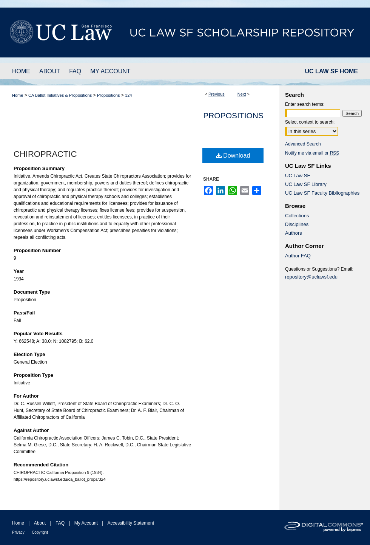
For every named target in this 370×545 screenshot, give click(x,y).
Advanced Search (303, 144)
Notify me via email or (312, 153)
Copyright (40, 532)
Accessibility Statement (131, 523)
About (40, 523)
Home (17, 95)
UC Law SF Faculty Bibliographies (322, 193)
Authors (293, 233)
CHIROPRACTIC (45, 154)
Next (241, 94)
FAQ (60, 523)
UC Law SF (297, 175)
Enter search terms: (305, 104)
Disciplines (296, 224)
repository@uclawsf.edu (311, 277)
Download (233, 155)
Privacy (18, 532)
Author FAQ (298, 256)
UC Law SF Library (306, 184)
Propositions (108, 95)
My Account (86, 523)
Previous (216, 94)
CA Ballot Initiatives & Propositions (60, 95)
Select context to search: (310, 122)
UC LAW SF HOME (331, 71)
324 (128, 95)
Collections (297, 215)
